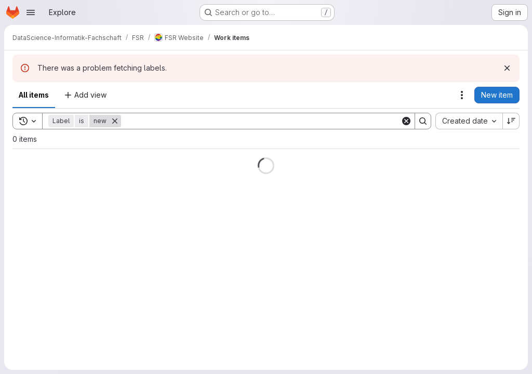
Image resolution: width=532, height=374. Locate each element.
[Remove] (115, 121)
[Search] (260, 121)
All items (34, 94)
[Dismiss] (507, 68)
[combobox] (468, 121)
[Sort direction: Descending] (511, 121)
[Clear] (406, 121)
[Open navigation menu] (30, 12)
